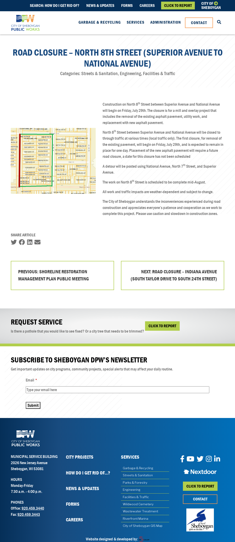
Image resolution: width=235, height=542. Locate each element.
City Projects (79, 457)
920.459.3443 (28, 514)
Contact (199, 22)
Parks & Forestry (135, 482)
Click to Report (178, 5)
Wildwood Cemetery (138, 504)
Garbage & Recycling (99, 22)
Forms (127, 5)
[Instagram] (209, 459)
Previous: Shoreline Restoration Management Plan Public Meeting (53, 275)
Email (37, 380)
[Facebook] (182, 459)
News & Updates (100, 5)
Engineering (131, 489)
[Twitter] (200, 459)
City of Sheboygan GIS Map (142, 526)
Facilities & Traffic (136, 497)
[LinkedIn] (217, 459)
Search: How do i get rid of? (54, 5)
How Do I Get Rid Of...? (88, 473)
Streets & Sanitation (138, 475)
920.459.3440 (33, 508)
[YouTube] (190, 459)
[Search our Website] (219, 22)
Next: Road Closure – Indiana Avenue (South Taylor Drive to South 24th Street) (174, 275)
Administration (165, 22)
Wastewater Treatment (140, 511)
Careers (147, 5)
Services (135, 22)
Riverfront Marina (135, 518)
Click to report (200, 486)
